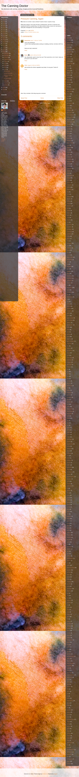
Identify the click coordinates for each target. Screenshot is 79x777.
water (68, 740)
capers (68, 154)
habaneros (69, 343)
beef (68, 96)
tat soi (68, 691)
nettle (68, 481)
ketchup (69, 381)
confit (68, 217)
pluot (68, 553)
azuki (68, 65)
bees (68, 100)
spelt (68, 651)
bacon (68, 68)
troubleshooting (70, 719)
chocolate (69, 196)
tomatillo (69, 710)
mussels (69, 474)
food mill (69, 306)
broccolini (69, 140)
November (6, 55)
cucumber (69, 243)
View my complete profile (3, 140)
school (68, 630)
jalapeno (69, 366)
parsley (68, 504)
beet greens (69, 103)
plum (68, 551)
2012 (4, 47)
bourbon (69, 128)
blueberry (69, 124)
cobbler (68, 210)
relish (68, 586)
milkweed (69, 453)
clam (68, 208)
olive (68, 493)
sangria (68, 621)
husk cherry (69, 357)
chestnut (69, 182)
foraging (69, 308)
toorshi (68, 714)
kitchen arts (69, 385)
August (6, 61)
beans (68, 93)
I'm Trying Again (7, 78)
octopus (69, 490)
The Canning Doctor (14, 5)
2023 (4, 25)
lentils (68, 415)
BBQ (68, 86)
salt (67, 619)
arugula (68, 61)
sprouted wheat (70, 656)
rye (67, 605)
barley (68, 79)
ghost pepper (70, 324)
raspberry (69, 581)
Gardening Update (8, 73)
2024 (4, 23)
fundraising (69, 310)
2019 (4, 33)
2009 (4, 87)
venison (68, 733)
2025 (4, 21)
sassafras (69, 623)
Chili (68, 191)
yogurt (68, 761)
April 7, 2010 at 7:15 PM (36, 40)
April (5, 69)
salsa (68, 616)
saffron (68, 607)
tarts (68, 689)
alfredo (68, 37)
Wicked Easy (7, 71)
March (5, 81)
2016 (4, 39)
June (5, 65)
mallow (68, 432)
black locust (69, 112)
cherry (68, 180)
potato (68, 565)
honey (68, 352)
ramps (68, 579)
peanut (68, 520)
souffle (68, 647)
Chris (25, 65)
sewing (68, 635)
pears (68, 523)
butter (68, 145)
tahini (68, 684)
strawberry (69, 665)
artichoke (69, 58)
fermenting (69, 292)
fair (67, 285)
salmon (68, 614)
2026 (4, 19)
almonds (69, 40)
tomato (68, 712)
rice (68, 595)
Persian (68, 535)
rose (68, 598)
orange (68, 497)
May (5, 67)
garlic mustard (70, 318)
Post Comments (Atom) (45, 103)
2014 (4, 43)
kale (68, 376)
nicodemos (44, 773)
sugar (68, 668)
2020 (4, 31)
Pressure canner (32, 32)
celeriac (68, 170)
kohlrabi (69, 394)
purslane (69, 572)
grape (68, 336)
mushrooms (69, 472)
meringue (69, 448)
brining (68, 135)
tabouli (68, 682)
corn (68, 222)
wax (68, 745)
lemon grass (70, 411)
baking (68, 70)
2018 (4, 35)
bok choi (69, 126)
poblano (69, 556)
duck (68, 268)
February (6, 83)
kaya (68, 378)
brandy (68, 131)
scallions (69, 628)
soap (68, 644)
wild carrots (69, 752)
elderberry (69, 275)
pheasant (69, 537)
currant (68, 250)
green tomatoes (70, 341)
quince (68, 574)
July (5, 63)
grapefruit (69, 338)
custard (68, 255)
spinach (68, 654)
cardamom (69, 159)
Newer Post (24, 98)
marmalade (69, 439)
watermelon (69, 742)
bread (68, 133)
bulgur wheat (70, 142)
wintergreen (69, 759)
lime (68, 422)
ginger (68, 327)
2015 (4, 41)
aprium (68, 56)
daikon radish (70, 257)
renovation (69, 588)
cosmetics (69, 226)
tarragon (69, 686)
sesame (69, 633)
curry (68, 252)
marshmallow (70, 444)
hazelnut (69, 348)
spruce (68, 658)
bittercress (69, 110)
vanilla (68, 728)
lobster (68, 427)
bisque (68, 107)
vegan (68, 731)
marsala (69, 441)
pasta (68, 509)
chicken (26, 32)
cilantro (68, 203)
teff (67, 696)
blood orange (70, 121)
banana (68, 75)
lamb (68, 399)
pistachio (69, 548)
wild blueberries (70, 749)
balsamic (69, 72)
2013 (4, 45)
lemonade (69, 413)
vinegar (68, 735)
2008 (4, 89)
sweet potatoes (70, 675)
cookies (68, 219)
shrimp (68, 642)
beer (68, 98)
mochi (68, 457)
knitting (68, 390)
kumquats (69, 397)
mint (68, 455)
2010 (4, 51)
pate (68, 513)
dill (67, 264)
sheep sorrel (70, 639)
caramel (69, 156)
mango (68, 434)
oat (67, 488)
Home (42, 98)
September (6, 59)
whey (68, 747)
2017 (4, 37)
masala (68, 446)
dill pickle (69, 266)
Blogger (55, 773)
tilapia (68, 705)
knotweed (69, 392)
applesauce (69, 49)
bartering (69, 82)
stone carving (70, 663)
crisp (68, 240)
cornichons (69, 224)
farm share (69, 287)
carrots (68, 163)
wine (68, 756)
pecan (68, 528)
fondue (68, 303)
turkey (68, 721)
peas (68, 525)
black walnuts (70, 117)
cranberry (69, 233)
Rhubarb (69, 591)
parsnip (68, 507)
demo (68, 261)
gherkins (69, 322)
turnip (68, 724)
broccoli (68, 138)
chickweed (69, 189)
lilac (68, 420)
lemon (68, 406)
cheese (68, 177)
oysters (68, 500)
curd (68, 245)
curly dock (69, 247)
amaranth (69, 42)
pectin (68, 530)
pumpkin (69, 570)
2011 (4, 49)
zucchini (69, 763)
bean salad (69, 91)
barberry (69, 77)
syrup (68, 679)
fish (67, 301)
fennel (68, 289)
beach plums (70, 89)
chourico (69, 198)
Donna (26, 55)
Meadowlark (27, 40)
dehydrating (69, 259)
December (6, 53)
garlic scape (69, 320)
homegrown (69, 350)
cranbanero (69, 231)
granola (68, 334)
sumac (68, 670)
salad (68, 611)
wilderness (69, 754)
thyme (68, 703)
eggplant (69, 271)
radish (68, 576)
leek (68, 404)
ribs (68, 593)
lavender (69, 401)
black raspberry (70, 114)
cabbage (69, 147)
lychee (68, 429)
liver (68, 425)
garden (68, 313)
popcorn (69, 560)
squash (68, 661)
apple (68, 47)
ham (68, 346)
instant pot (69, 359)
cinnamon (69, 205)
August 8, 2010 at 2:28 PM (34, 65)
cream (68, 236)
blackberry (69, 119)
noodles (69, 483)
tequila (68, 698)
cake (68, 149)
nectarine (69, 479)
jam (68, 369)
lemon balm (69, 409)
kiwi (68, 387)
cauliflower (69, 168)
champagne (69, 175)
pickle (68, 542)
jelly (68, 371)
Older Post (60, 98)
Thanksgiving (70, 700)
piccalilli (68, 539)
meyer (68, 450)
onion (68, 495)
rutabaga (69, 602)
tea (67, 693)
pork (68, 563)
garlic (68, 315)
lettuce (68, 418)
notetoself (69, 485)
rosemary (69, 600)
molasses (69, 460)
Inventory (69, 362)
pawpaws (69, 516)
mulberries (69, 467)
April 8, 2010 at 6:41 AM (35, 55)
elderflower (69, 278)
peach (68, 518)
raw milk (69, 584)
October (6, 57)
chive (68, 194)
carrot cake (69, 161)
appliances (69, 51)
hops (68, 355)
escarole (69, 282)
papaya (68, 502)
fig (67, 299)
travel (68, 717)
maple (68, 437)
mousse (69, 462)
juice (68, 374)
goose (68, 329)
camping (69, 152)
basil (68, 84)
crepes (68, 238)
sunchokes (69, 672)
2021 (4, 29)
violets (68, 738)
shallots (68, 637)
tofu (68, 707)
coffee (68, 215)
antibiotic (69, 44)
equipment (69, 280)
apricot (68, 54)
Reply (25, 50)
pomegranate (70, 558)
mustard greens (70, 476)
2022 (4, 27)
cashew (68, 166)
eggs (68, 273)
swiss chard (69, 677)
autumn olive (70, 63)
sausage (69, 626)
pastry (68, 511)
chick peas (69, 184)
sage (68, 609)
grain (68, 331)
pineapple (69, 546)
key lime (69, 383)
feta (68, 294)
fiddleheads (69, 296)
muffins (68, 465)
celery (68, 173)
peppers (69, 532)
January (6, 84)
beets (68, 105)
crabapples (69, 229)
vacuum (69, 726)
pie (67, 544)
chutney (69, 201)
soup (37, 32)
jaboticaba (69, 364)
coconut (69, 212)
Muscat (68, 469)
